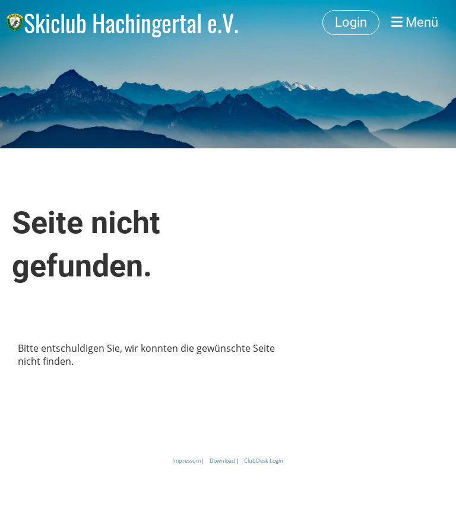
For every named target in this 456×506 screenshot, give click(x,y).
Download (222, 460)
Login (351, 22)
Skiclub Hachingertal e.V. (131, 22)
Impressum (186, 460)
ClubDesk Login (263, 460)
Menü (414, 22)
